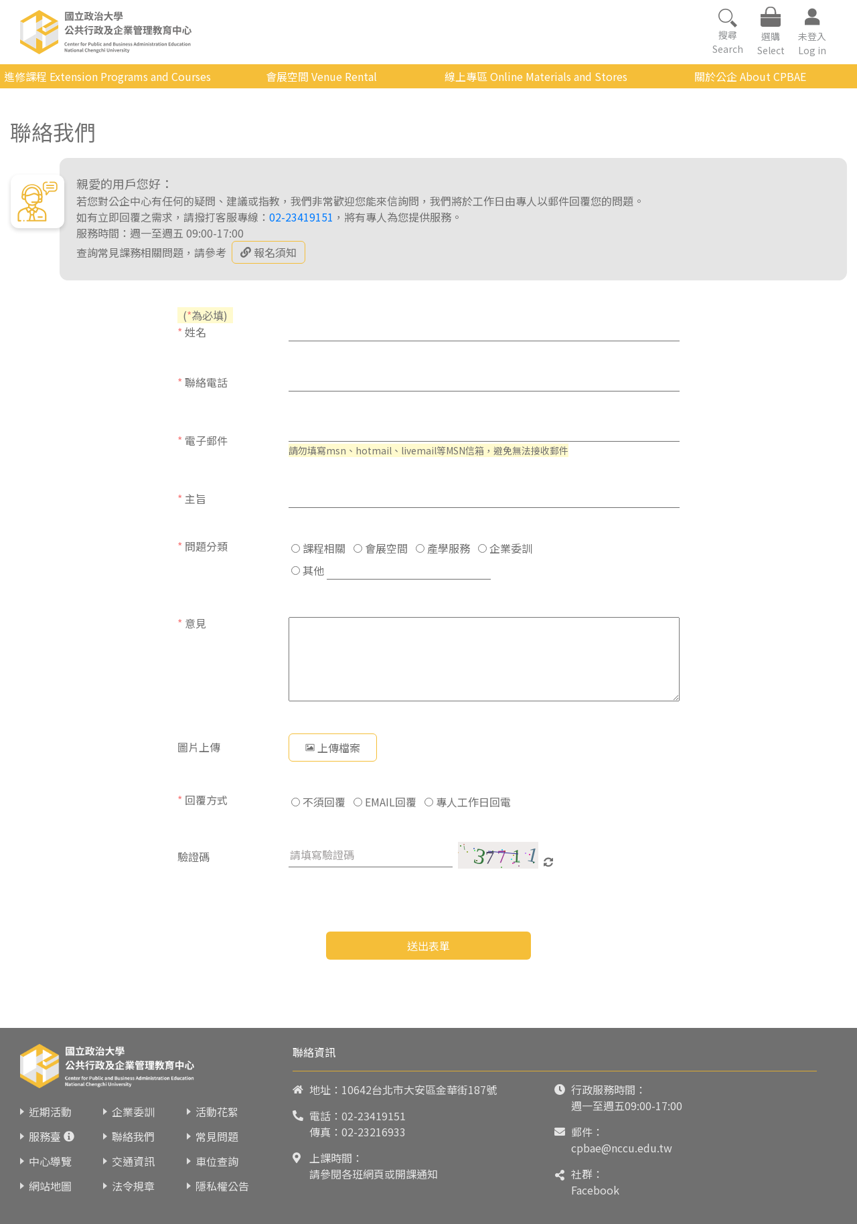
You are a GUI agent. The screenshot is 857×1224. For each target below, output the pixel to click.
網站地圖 (50, 1186)
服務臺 (45, 1136)
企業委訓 (505, 548)
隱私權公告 (222, 1186)
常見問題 (217, 1136)
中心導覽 (50, 1161)
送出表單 (428, 946)
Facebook (595, 1190)
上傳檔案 (332, 747)
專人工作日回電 (467, 802)
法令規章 (133, 1186)
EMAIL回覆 (385, 802)
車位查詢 (217, 1161)
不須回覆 (318, 802)
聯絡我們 (133, 1136)
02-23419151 (301, 217)
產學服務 (443, 548)
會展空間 (381, 548)
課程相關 (318, 548)
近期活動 (50, 1112)
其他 (307, 570)
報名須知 (268, 252)
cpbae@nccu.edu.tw (621, 1148)
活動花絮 (217, 1112)
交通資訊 (133, 1161)
